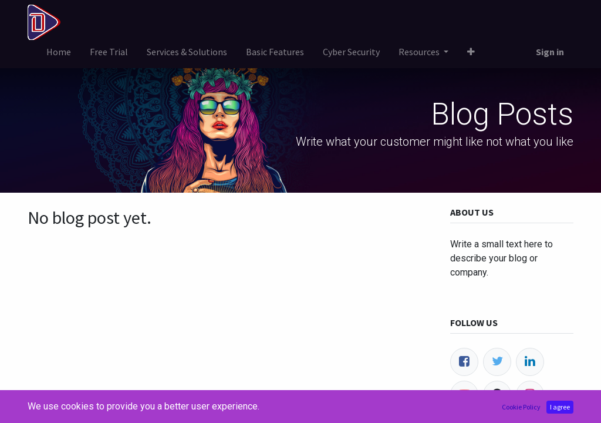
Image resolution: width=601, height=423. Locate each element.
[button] (471, 51)
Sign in (550, 52)
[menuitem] (58, 51)
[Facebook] (464, 362)
